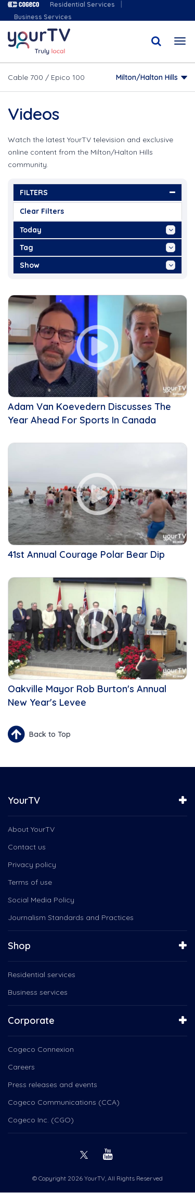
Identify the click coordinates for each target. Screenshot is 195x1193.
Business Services (43, 17)
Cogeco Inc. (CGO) (41, 1120)
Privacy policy (32, 864)
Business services (38, 992)
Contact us (27, 847)
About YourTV (31, 829)
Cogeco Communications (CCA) (64, 1102)
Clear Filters (42, 211)
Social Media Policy (41, 899)
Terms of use (30, 882)
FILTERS (97, 192)
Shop (19, 946)
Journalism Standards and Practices (71, 917)
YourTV (24, 800)
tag (97, 247)
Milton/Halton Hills (147, 77)
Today (97, 230)
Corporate (31, 1020)
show (97, 265)
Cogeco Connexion (41, 1049)
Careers (21, 1067)
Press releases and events (52, 1084)
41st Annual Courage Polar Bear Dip (86, 554)
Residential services (41, 974)
